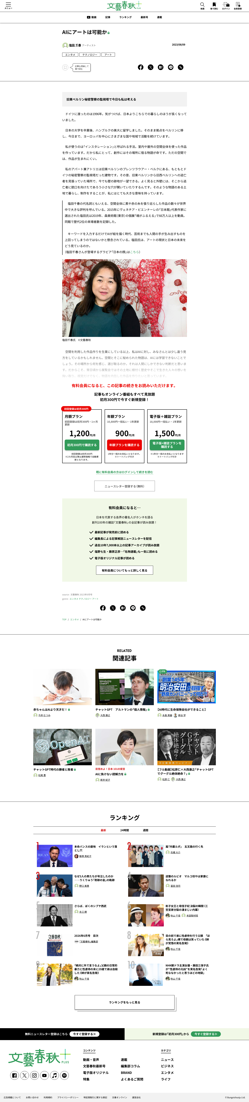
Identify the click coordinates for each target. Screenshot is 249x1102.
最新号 (144, 17)
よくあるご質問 (132, 1079)
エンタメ (70, 54)
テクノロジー (89, 54)
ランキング (125, 17)
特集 (86, 1079)
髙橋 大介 (175, 852)
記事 (107, 17)
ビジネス (167, 1066)
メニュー (8, 8)
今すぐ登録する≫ (84, 1034)
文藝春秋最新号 (94, 1066)
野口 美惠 (84, 886)
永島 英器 (167, 715)
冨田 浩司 (175, 886)
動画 (93, 17)
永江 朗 (83, 912)
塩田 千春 (75, 45)
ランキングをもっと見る (124, 1002)
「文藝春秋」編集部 (88, 941)
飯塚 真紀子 (85, 856)
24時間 (124, 830)
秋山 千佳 (175, 915)
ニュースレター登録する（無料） (125, 486)
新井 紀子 (105, 780)
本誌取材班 (192, 915)
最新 (103, 830)
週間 (145, 830)
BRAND (126, 1073)
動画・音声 (91, 1060)
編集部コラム (130, 1066)
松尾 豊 (42, 775)
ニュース (167, 1060)
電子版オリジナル (96, 1073)
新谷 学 (182, 715)
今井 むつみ (44, 715)
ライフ (166, 1079)
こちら (134, 252)
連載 (159, 17)
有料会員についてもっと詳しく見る (124, 570)
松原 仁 (166, 779)
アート (108, 54)
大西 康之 (105, 715)
